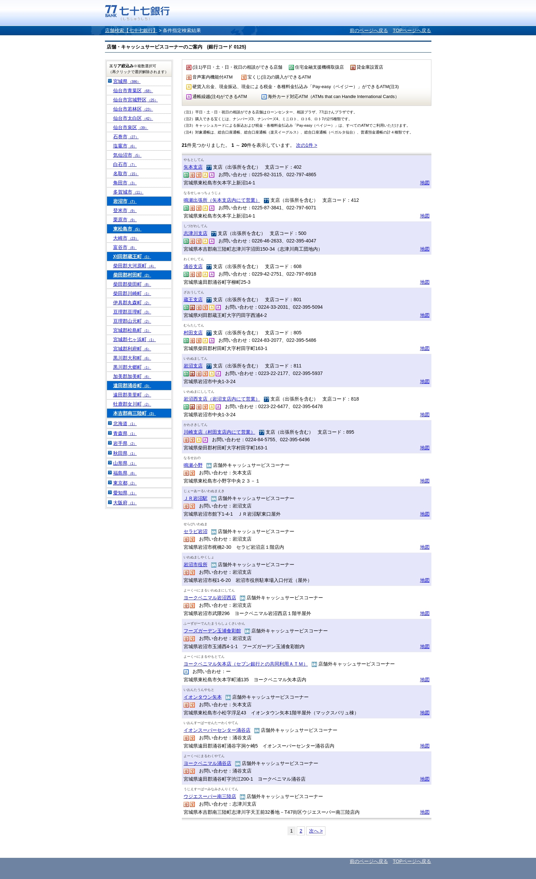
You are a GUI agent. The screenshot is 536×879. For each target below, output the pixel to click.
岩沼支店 (193, 365)
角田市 (125, 182)
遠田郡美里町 (132, 394)
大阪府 (125, 502)
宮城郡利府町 (132, 348)
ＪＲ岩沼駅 (195, 498)
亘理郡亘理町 (132, 312)
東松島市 (127, 229)
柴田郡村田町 (132, 275)
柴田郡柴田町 (132, 284)
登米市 (125, 210)
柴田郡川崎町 (132, 293)
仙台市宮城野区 (135, 99)
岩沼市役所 (195, 564)
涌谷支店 (193, 266)
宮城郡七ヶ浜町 (134, 339)
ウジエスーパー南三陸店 (210, 796)
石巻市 (126, 136)
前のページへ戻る (369, 30)
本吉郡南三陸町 (134, 413)
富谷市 (125, 247)
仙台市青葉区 (133, 90)
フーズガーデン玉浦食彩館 (212, 630)
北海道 (125, 423)
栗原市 (125, 219)
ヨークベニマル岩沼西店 (210, 597)
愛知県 (125, 493)
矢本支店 (193, 167)
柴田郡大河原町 (134, 265)
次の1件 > (306, 145)
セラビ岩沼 (195, 531)
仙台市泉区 (130, 127)
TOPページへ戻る (412, 30)
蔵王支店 (193, 299)
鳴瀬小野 (193, 465)
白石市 (125, 164)
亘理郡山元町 (132, 321)
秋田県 (125, 453)
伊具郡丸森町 (132, 302)
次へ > (316, 831)
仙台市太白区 (133, 118)
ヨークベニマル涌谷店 (207, 763)
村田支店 (193, 332)
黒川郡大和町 (132, 358)
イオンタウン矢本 (203, 697)
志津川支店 (195, 233)
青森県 (125, 433)
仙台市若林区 (133, 109)
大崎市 (126, 238)
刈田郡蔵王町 (132, 256)
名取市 (126, 173)
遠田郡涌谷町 (132, 385)
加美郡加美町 (132, 376)
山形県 (125, 463)
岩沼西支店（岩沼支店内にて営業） (222, 399)
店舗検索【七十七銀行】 (131, 30)
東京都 (125, 483)
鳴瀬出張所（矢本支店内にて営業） (222, 200)
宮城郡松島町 (132, 330)
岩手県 (125, 443)
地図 (425, 182)
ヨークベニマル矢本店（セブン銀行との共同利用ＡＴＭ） (246, 664)
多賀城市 (128, 192)
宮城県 (127, 81)
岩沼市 (125, 201)
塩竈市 (125, 146)
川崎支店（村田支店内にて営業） (219, 432)
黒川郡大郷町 (132, 367)
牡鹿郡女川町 (132, 404)
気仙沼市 (127, 155)
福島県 (125, 473)
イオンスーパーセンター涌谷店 (217, 730)
